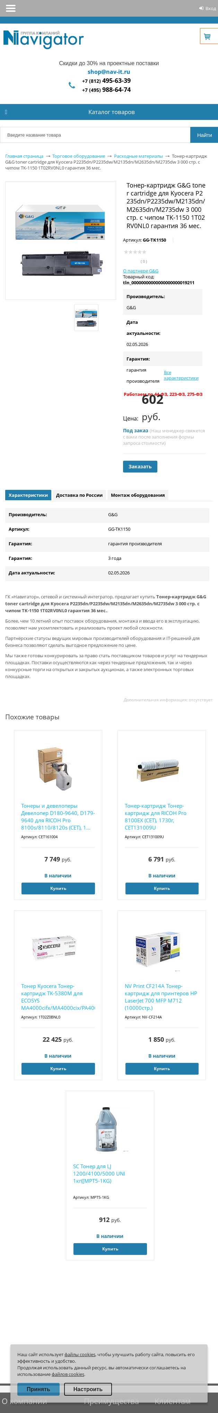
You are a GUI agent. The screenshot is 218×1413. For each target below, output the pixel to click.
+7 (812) (106, 81)
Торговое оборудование (78, 156)
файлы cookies (79, 1354)
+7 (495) (106, 90)
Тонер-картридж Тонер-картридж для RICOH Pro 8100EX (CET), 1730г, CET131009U (155, 816)
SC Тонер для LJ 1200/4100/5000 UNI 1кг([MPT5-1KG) (99, 1173)
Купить (58, 888)
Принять (38, 1389)
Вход (211, 8)
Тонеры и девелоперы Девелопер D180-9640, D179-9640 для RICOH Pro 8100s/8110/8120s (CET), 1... (58, 816)
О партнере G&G (140, 271)
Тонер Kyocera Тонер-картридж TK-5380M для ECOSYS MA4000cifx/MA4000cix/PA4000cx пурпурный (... (58, 997)
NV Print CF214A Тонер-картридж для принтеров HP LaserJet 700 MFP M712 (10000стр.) (161, 996)
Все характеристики (181, 375)
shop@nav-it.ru (109, 72)
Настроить (88, 1389)
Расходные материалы (138, 156)
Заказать (140, 466)
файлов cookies (68, 1374)
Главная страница (24, 156)
